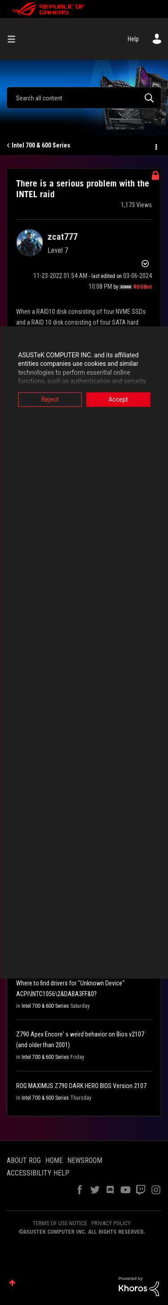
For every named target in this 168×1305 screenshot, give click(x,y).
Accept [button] (118, 399)
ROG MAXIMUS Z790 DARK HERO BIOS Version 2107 (81, 1085)
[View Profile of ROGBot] (143, 287)
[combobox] (84, 97)
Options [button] (155, 146)
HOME (54, 1160)
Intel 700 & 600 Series (41, 145)
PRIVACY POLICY (111, 1223)
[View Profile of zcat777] (62, 236)
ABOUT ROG (24, 1160)
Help (133, 39)
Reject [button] (50, 399)
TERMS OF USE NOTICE (60, 1223)
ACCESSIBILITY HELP (38, 1173)
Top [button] (12, 1283)
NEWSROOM (84, 1160)
